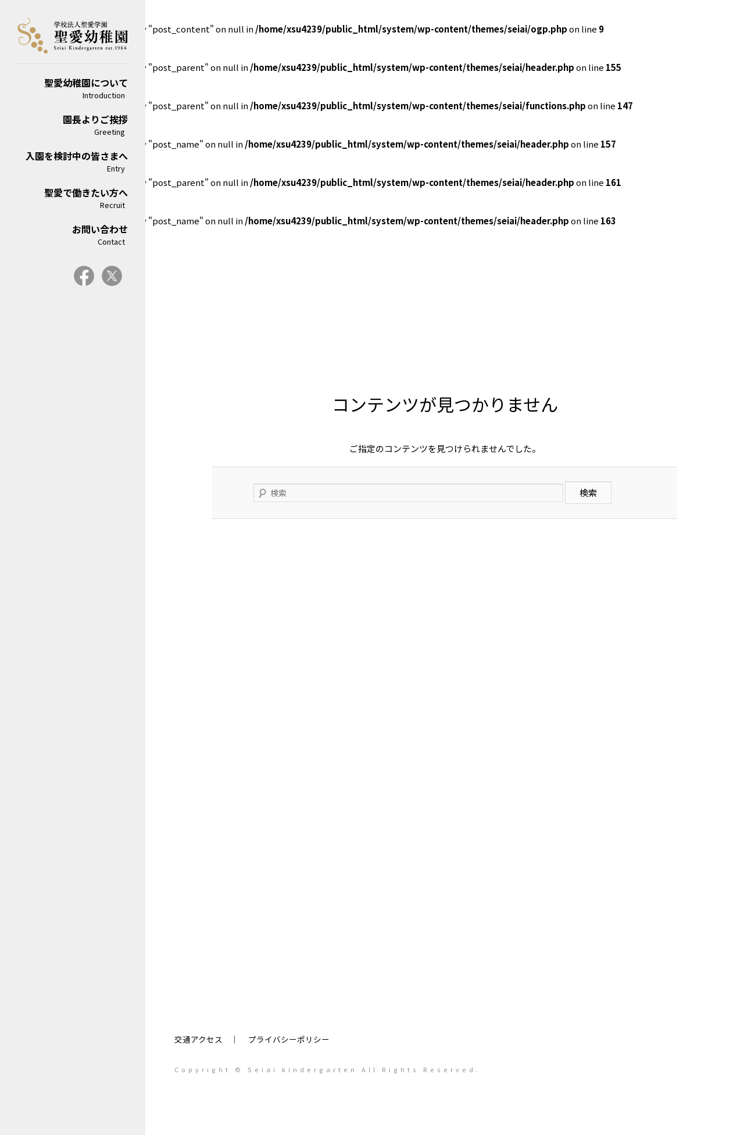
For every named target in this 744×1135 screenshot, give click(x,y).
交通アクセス (198, 1039)
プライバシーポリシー (289, 1039)
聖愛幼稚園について (72, 88)
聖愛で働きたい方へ (72, 197)
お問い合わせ (72, 234)
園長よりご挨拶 (72, 124)
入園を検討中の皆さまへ (72, 161)
